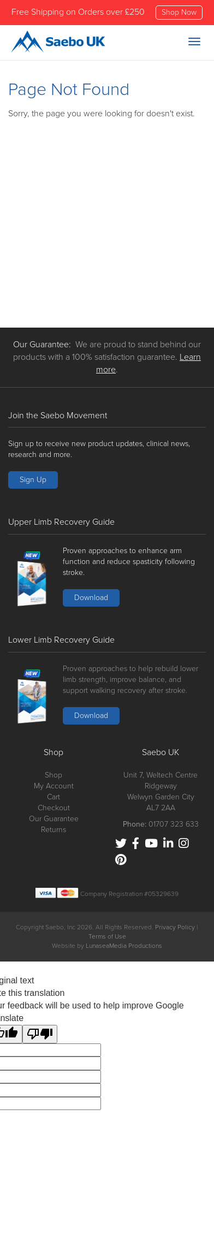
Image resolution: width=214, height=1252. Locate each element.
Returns (53, 829)
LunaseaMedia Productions (124, 946)
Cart (53, 797)
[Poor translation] (39, 1034)
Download (91, 597)
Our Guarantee (54, 818)
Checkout (54, 808)
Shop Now (179, 12)
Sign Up (33, 479)
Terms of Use (107, 936)
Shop (53, 775)
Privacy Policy (175, 927)
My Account (54, 786)
